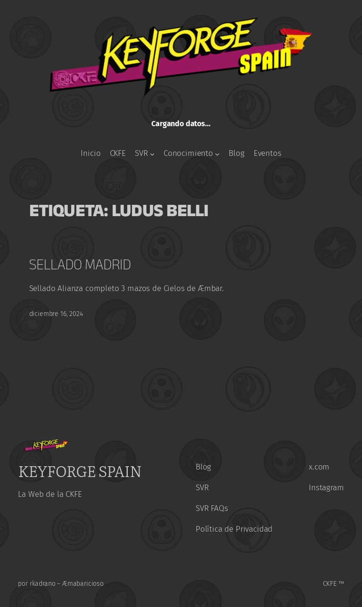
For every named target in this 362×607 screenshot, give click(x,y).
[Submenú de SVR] (152, 154)
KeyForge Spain (79, 471)
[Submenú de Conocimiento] (217, 154)
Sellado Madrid (80, 264)
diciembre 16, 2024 (56, 314)
